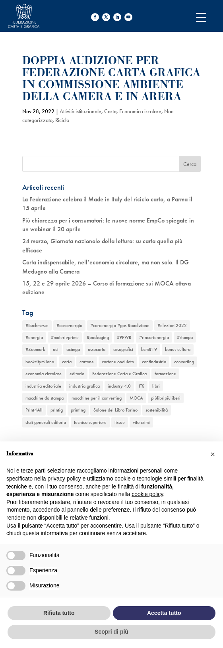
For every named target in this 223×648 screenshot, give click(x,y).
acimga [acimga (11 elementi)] (73, 349)
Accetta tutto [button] (164, 613)
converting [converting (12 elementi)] (184, 361)
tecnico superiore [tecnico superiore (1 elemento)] (90, 422)
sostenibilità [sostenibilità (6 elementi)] (156, 410)
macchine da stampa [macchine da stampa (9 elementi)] (44, 398)
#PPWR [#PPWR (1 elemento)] (124, 337)
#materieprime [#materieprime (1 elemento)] (65, 337)
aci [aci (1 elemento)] (55, 349)
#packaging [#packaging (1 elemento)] (98, 337)
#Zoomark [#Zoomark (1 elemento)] (35, 349)
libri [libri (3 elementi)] (156, 386)
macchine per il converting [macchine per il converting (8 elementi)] (97, 398)
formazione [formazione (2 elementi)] (165, 373)
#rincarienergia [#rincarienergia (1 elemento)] (154, 337)
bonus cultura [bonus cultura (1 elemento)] (177, 349)
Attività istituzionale (80, 111)
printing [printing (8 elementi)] (78, 410)
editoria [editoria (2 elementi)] (77, 373)
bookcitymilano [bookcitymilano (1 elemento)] (39, 361)
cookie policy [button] (147, 494)
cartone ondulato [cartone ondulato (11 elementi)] (118, 361)
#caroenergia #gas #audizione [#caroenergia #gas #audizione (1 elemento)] (119, 325)
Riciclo (62, 120)
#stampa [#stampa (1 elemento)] (185, 337)
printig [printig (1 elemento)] (56, 410)
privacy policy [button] (64, 478)
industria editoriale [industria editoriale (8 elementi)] (43, 386)
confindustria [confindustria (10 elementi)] (154, 361)
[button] (212, 454)
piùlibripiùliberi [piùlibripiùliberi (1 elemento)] (165, 398)
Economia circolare (140, 111)
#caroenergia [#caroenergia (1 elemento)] (69, 325)
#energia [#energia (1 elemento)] (34, 337)
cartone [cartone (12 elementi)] (87, 361)
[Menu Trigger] (201, 17)
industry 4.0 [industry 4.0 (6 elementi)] (119, 386)
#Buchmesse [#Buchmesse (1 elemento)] (36, 325)
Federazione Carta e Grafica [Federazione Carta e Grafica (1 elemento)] (119, 373)
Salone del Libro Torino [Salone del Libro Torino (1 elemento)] (115, 410)
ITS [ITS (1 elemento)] (141, 386)
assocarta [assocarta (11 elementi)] (96, 349)
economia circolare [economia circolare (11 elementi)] (43, 373)
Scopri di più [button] (111, 631)
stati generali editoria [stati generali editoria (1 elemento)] (45, 422)
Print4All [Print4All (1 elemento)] (34, 410)
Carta (110, 111)
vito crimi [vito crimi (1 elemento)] (141, 422)
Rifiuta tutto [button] (59, 613)
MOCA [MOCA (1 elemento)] (136, 398)
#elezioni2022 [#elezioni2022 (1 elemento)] (172, 325)
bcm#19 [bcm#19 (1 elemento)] (149, 349)
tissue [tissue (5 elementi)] (119, 422)
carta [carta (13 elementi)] (67, 361)
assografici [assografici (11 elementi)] (123, 349)
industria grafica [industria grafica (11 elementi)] (84, 386)
